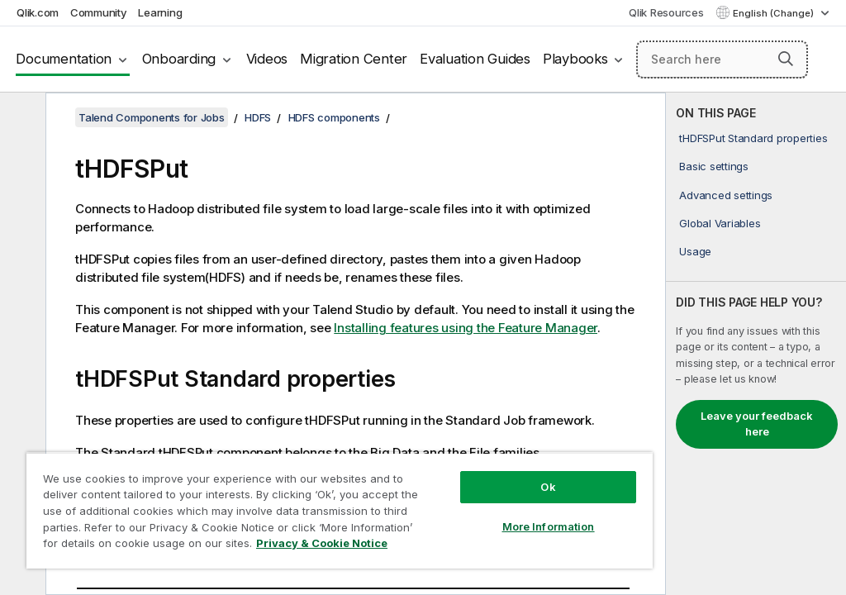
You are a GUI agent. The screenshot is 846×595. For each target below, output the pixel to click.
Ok (547, 486)
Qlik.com (38, 12)
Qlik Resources (666, 12)
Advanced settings (725, 195)
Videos (267, 58)
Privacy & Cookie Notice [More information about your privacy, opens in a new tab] (321, 543)
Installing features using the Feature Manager (465, 328)
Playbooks (575, 58)
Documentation (64, 58)
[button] (785, 58)
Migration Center (353, 58)
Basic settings (714, 166)
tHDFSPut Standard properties (753, 138)
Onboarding (179, 58)
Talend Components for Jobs (151, 117)
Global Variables (719, 223)
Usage (695, 251)
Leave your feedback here (757, 424)
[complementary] (756, 344)
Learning (160, 12)
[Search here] (722, 59)
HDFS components (334, 117)
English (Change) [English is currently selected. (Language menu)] (774, 13)
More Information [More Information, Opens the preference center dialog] (548, 526)
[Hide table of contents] (20, 118)
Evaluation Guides (475, 58)
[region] (339, 510)
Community (98, 12)
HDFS (258, 117)
